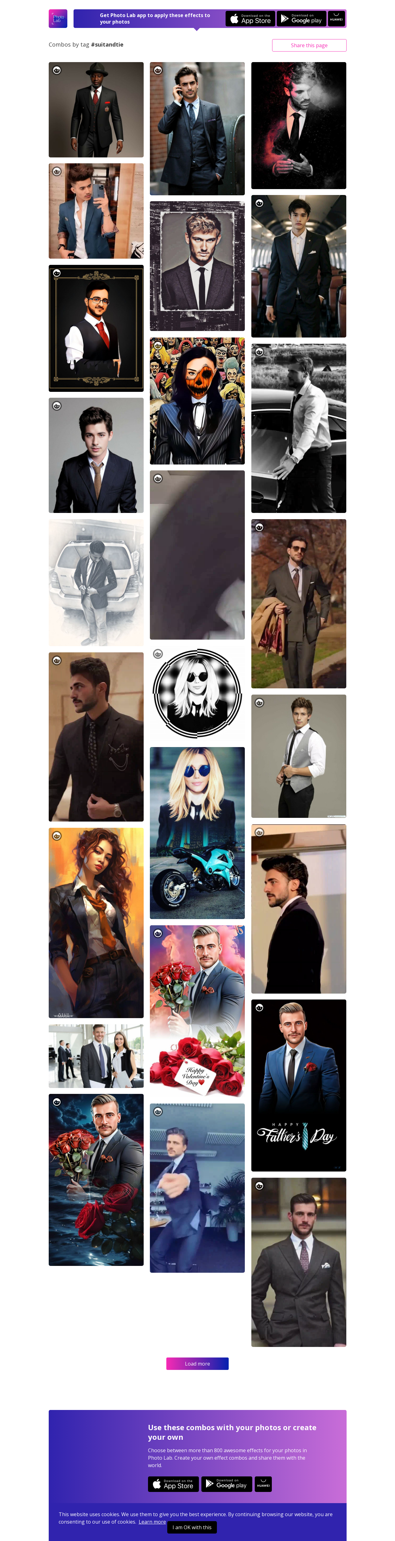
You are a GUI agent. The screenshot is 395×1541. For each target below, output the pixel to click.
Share (309, 45)
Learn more (152, 1521)
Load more (197, 1363)
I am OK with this (192, 1527)
